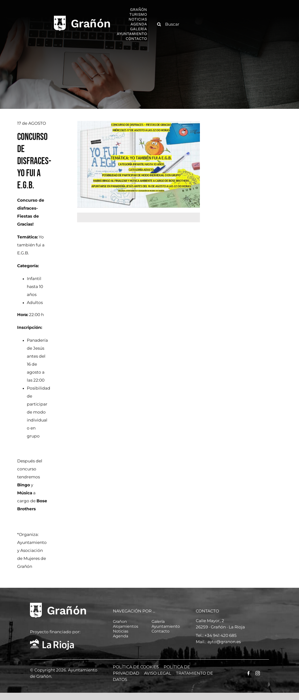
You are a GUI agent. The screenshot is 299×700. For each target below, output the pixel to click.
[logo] (82, 17)
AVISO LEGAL (157, 673)
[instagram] (257, 673)
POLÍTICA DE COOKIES (136, 666)
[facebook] (248, 673)
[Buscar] (171, 24)
